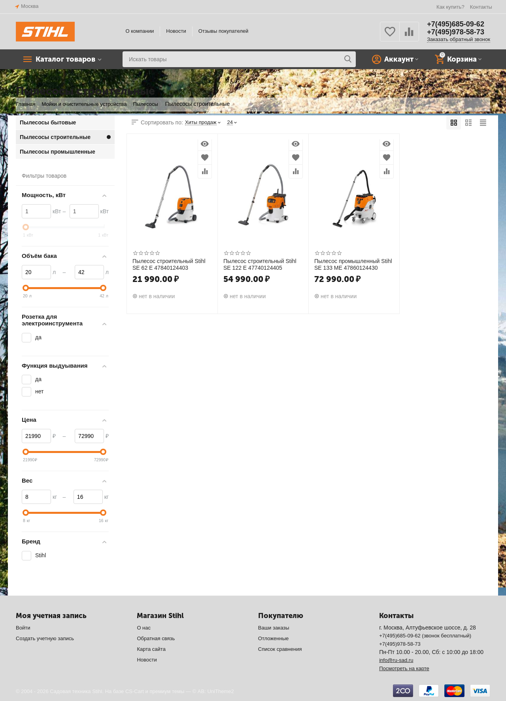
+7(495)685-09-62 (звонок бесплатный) (425, 636)
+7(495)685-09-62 (455, 24)
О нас (144, 628)
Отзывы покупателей (223, 31)
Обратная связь (156, 638)
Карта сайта (151, 649)
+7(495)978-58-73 (455, 32)
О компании (140, 31)
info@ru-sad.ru (396, 660)
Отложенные (273, 638)
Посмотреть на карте (404, 668)
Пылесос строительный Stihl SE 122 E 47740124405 (259, 264)
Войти (23, 628)
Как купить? (450, 7)
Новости (176, 31)
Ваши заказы (273, 628)
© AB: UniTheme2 (213, 691)
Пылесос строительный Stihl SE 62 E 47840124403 (169, 264)
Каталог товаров (65, 59)
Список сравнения (280, 649)
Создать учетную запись (45, 638)
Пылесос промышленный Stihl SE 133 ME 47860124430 (353, 264)
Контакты (481, 7)
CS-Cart (134, 691)
